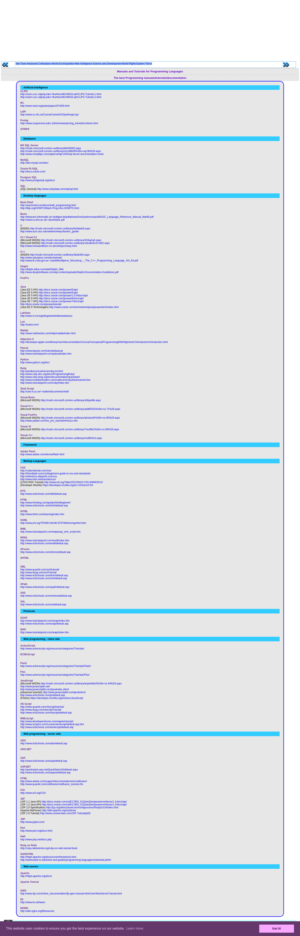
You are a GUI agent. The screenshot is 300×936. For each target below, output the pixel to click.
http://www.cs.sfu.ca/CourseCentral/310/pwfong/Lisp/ (49, 114)
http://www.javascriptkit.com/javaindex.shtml (44, 689)
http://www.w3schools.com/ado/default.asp (43, 743)
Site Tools (21, 63)
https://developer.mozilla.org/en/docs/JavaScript (56, 698)
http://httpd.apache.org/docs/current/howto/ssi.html (48, 857)
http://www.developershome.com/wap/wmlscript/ (46, 721)
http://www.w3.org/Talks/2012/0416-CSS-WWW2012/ (73, 482)
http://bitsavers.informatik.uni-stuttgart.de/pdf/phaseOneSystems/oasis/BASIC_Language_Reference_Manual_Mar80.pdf (87, 216)
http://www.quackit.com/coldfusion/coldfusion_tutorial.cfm (51, 784)
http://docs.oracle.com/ (33, 171)
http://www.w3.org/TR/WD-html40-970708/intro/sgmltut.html (53, 523)
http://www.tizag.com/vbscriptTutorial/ (41, 709)
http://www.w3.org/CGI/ (33, 792)
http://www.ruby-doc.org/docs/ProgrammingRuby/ (47, 374)
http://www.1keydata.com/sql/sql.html (57, 189)
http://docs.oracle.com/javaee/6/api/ (58, 292)
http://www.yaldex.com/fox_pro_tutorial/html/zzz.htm (49, 420)
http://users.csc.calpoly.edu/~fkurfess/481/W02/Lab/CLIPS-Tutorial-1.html (60, 94)
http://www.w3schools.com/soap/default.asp (44, 623)
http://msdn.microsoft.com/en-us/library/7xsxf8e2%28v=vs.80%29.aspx (80, 429)
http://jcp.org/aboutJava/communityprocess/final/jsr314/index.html (82, 807)
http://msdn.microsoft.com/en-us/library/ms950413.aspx (71, 438)
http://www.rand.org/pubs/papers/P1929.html (45, 105)
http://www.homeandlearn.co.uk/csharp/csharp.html (48, 246)
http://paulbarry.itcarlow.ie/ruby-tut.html (41, 371)
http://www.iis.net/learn (32, 902)
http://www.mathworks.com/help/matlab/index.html (48, 333)
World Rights (129, 63)
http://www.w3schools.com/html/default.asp (44, 505)
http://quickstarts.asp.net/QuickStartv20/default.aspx (49, 769)
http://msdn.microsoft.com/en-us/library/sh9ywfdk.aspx (71, 400)
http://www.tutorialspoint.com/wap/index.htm (44, 632)
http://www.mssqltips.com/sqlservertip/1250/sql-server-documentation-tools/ (62, 154)
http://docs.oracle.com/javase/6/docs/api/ (61, 298)
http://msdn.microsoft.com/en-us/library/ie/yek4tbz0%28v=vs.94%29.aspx (81, 683)
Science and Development (107, 63)
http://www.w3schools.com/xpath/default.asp (44, 587)
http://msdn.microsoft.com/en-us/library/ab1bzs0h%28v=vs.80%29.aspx (80, 417)
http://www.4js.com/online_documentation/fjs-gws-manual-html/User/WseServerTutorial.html (71, 893)
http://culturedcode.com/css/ (35, 470)
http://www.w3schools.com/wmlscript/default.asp (47, 727)
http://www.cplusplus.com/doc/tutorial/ (41, 257)
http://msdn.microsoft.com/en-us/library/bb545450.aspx (50, 148)
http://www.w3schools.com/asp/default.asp (43, 760)
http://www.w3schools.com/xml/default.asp (43, 578)
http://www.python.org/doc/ (35, 362)
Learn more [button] (134, 928)
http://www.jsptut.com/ (32, 822)
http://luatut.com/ (29, 324)
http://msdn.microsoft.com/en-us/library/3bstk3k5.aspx (60, 254)
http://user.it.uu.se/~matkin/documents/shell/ (44, 391)
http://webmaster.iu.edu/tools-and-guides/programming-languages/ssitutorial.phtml (65, 859)
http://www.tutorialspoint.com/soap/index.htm (45, 620)
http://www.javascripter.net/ (35, 686)
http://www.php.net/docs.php (36, 839)
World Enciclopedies (63, 63)
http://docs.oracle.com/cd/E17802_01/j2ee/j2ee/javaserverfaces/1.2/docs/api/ (84, 804)
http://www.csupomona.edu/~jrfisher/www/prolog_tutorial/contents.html (59, 123)
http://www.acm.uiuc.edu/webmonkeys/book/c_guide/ (49, 231)
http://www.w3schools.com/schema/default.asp (46, 595)
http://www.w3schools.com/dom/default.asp (44, 575)
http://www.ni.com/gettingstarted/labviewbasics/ (46, 315)
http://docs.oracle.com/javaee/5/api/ (58, 289)
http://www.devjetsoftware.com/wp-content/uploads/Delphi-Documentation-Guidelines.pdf (69, 272)
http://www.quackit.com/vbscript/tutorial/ (42, 706)
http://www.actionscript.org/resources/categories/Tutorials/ (52, 648)
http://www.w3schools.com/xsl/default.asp (43, 604)
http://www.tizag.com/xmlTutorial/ (38, 572)
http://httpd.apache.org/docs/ (36, 876)
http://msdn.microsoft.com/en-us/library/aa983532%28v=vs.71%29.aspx (80, 409)
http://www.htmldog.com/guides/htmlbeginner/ (45, 502)
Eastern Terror (144, 63)
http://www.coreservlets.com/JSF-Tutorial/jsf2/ (65, 813)
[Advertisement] (150, 29)
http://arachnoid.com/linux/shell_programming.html (48, 205)
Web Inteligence (83, 63)
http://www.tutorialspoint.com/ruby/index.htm (44, 382)
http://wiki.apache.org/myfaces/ (59, 810)
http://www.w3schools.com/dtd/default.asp (43, 493)
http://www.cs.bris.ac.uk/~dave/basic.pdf (42, 219)
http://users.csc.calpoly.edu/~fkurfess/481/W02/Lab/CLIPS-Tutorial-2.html (60, 97)
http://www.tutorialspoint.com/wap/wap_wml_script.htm (50, 531)
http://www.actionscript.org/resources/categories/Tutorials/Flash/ (55, 666)
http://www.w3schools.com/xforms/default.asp (45, 552)
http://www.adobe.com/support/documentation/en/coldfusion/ (53, 781)
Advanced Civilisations (38, 63)
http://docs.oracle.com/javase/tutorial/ (41, 304)
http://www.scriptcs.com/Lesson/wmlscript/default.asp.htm (52, 724)
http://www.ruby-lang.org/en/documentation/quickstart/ (50, 377)
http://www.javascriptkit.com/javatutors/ (64, 692)
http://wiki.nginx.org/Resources (37, 911)
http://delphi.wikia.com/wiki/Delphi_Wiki (42, 269)
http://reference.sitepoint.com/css (38, 476)
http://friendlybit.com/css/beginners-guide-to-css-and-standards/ (55, 473)
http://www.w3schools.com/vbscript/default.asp (46, 712)
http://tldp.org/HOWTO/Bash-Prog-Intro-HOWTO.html (49, 208)
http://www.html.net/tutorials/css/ (38, 479)
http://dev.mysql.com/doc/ (34, 162)
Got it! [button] (276, 928)
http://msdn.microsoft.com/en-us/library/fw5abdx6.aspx (60, 228)
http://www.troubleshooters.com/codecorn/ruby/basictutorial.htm (55, 379)
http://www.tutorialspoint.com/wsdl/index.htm (44, 540)
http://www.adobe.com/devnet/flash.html (42, 454)
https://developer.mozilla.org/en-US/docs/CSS (67, 485)
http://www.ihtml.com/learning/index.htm (42, 514)
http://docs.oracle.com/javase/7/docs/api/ (61, 301)
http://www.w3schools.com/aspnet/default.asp (45, 772)
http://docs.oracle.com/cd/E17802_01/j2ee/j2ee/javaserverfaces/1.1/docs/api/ (84, 801)
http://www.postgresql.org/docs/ (37, 180)
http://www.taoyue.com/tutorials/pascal (41, 350)
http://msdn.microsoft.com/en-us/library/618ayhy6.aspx (71, 240)
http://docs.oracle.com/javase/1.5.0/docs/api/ (63, 295)
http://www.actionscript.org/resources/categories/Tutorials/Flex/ (55, 674)
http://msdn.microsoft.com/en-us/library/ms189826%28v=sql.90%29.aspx (60, 151)
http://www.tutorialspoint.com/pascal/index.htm (46, 353)
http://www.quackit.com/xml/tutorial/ (39, 569)
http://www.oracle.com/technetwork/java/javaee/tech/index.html (84, 307)
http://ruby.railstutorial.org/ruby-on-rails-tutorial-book (49, 848)
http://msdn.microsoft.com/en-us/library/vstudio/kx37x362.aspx (75, 243)
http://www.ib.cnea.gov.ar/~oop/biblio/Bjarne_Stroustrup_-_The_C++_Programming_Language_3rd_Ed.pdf (79, 260)
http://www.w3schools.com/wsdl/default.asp (44, 543)
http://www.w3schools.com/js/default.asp (42, 695)
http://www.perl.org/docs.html (36, 830)
